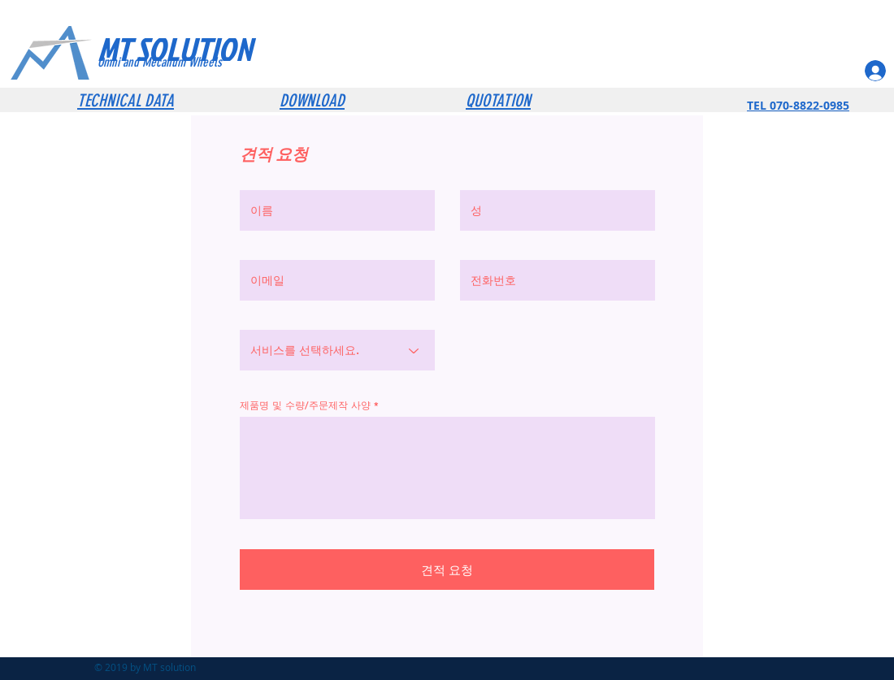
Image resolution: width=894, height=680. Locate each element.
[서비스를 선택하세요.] (337, 350)
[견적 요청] (447, 569)
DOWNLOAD (312, 100)
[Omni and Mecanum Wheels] (182, 62)
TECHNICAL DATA (125, 100)
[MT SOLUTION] (206, 48)
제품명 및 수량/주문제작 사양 (305, 404)
